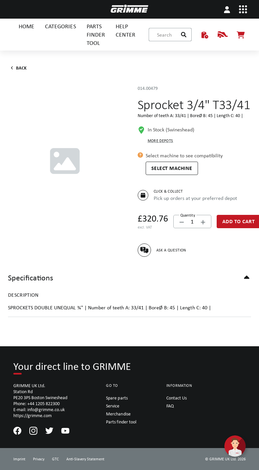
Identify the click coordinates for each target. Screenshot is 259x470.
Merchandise (118, 414)
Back (17, 68)
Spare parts (116, 398)
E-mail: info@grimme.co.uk (39, 409)
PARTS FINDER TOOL (96, 34)
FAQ (170, 406)
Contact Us (176, 398)
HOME (26, 26)
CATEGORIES (60, 26)
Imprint (19, 459)
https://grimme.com (32, 415)
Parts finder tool (121, 422)
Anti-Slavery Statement (85, 459)
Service (112, 406)
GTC (55, 459)
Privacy (38, 459)
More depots (160, 140)
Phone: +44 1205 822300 (36, 403)
